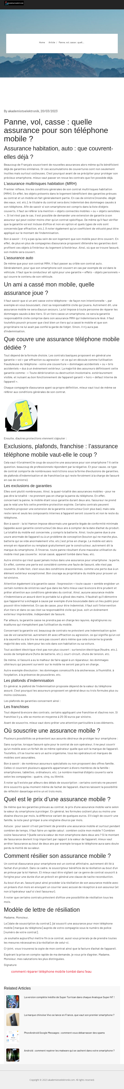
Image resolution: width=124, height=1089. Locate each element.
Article (52, 42)
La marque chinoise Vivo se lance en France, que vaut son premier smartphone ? (69, 1014)
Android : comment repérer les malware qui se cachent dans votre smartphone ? (69, 1050)
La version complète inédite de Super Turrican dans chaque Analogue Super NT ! (69, 997)
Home (42, 42)
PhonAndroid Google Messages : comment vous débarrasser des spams (64, 1032)
